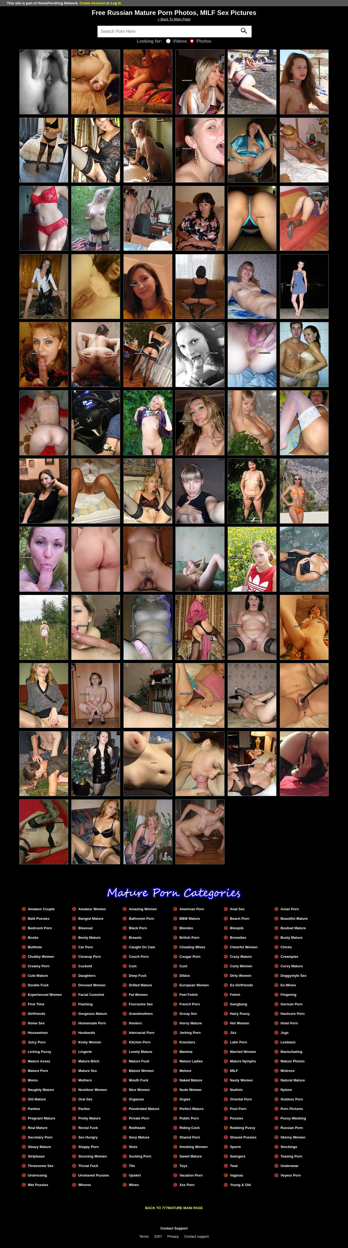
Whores (84, 1185)
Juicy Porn (36, 1042)
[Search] (174, 31)
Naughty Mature (41, 1090)
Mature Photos (293, 1061)
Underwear (290, 1166)
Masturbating (291, 1052)
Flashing (85, 1004)
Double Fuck (38, 985)
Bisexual (85, 928)
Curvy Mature (292, 966)
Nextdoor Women (92, 1090)
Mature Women (141, 1071)
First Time (36, 1004)
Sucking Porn (140, 1156)
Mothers (85, 1080)
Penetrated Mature (144, 1109)
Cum (132, 966)
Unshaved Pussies (93, 1175)
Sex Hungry (88, 1137)
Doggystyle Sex (293, 976)
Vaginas (236, 1175)
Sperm (235, 1147)
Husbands (86, 1033)
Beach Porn (239, 919)
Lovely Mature (140, 1052)
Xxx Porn (186, 1185)
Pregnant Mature (41, 1118)
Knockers (187, 1042)
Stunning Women (92, 1156)
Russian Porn (292, 1128)
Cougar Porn (190, 957)
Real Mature (38, 1128)
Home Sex (36, 1023)
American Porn (191, 909)
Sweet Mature (190, 1156)
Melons (185, 1071)
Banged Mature (90, 919)
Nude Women (190, 1090)
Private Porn (139, 1118)
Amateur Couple (41, 909)
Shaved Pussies (243, 1137)
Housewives (38, 1033)
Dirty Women (240, 976)
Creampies (289, 957)
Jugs (285, 1033)
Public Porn (189, 1118)
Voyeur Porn (291, 1175)
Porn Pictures (292, 1109)
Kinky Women (89, 1042)
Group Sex (188, 1014)
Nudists (236, 1090)
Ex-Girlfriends (241, 985)
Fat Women (138, 995)
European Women (194, 985)
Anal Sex (237, 909)
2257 (158, 1236)
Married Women (243, 1052)
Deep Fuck (138, 976)
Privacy (173, 1236)
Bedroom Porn (40, 928)
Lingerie (85, 1052)
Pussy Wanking (293, 1118)
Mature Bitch (89, 1061)
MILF (234, 1071)
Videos (176, 41)
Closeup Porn (89, 957)
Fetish (235, 995)
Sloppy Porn (88, 1147)
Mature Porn (38, 1071)
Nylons (286, 1090)
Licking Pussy (39, 1052)
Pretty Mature (89, 1118)
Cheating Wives (192, 947)
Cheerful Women (243, 947)
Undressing (37, 1175)
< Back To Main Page (173, 19)
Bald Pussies (38, 919)
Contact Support (174, 1228)
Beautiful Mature (294, 919)
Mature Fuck (139, 1061)
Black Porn (138, 928)
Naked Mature (190, 1080)
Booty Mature (89, 938)
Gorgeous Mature (92, 1014)
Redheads (137, 1128)
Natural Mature (293, 1080)
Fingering (288, 995)
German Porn (292, 1004)
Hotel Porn (289, 1023)
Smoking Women (193, 1147)
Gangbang (238, 1004)
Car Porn (85, 947)
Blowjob (237, 928)
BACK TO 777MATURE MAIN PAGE (174, 1208)
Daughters (86, 976)
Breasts (135, 938)
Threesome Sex (41, 1166)
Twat (234, 1166)
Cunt (183, 966)
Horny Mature (190, 1023)
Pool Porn (238, 1109)
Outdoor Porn (292, 1099)
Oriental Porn (241, 1099)
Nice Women (139, 1090)
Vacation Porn (191, 1175)
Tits (132, 1166)
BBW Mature (189, 919)
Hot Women (239, 1023)
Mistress (288, 1071)
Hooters (135, 1023)
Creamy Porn (38, 966)
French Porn (189, 1004)
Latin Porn (238, 1042)
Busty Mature (292, 938)
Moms (33, 1080)
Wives (134, 1185)
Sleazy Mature (39, 1147)
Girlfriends (36, 1014)
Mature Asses (39, 1061)
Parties (84, 1109)
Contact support (196, 1236)
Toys (183, 1166)
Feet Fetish (188, 995)
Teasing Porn (291, 1156)
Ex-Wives (288, 985)
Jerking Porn (190, 1033)
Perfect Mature (191, 1109)
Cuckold (85, 966)
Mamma (185, 1052)
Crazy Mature (241, 957)
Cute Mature (38, 976)
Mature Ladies (191, 1061)
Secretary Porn (40, 1137)
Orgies (185, 1099)
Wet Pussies (38, 1185)
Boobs (33, 938)
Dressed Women (91, 985)
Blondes (186, 928)
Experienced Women (45, 995)
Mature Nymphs (243, 1061)
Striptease (36, 1156)
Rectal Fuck (88, 1128)
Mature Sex (87, 1071)
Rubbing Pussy (242, 1128)
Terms (144, 1236)
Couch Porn (139, 957)
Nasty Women (241, 1080)
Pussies (236, 1118)
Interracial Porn (141, 1033)
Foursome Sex (141, 1004)
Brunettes (238, 938)
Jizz (233, 1033)
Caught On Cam (142, 947)
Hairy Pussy (240, 1014)
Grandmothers (141, 1014)
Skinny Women (293, 1137)
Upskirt (135, 1175)
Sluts (133, 1147)
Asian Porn (290, 909)
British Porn (189, 938)
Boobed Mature (293, 928)
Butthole (35, 947)
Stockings (289, 1147)
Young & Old (240, 1185)
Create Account (92, 3)
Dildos (184, 976)
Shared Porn (189, 1137)
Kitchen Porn (140, 1042)
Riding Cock (189, 1128)
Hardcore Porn (293, 1014)
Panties (34, 1109)
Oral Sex (85, 1099)
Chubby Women (41, 957)
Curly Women (241, 966)
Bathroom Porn (141, 919)
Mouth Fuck (138, 1080)
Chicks (286, 947)
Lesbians (288, 1042)
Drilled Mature (140, 985)
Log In (116, 3)
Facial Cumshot (91, 995)
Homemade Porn (92, 1023)
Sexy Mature (139, 1137)
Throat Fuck (88, 1166)
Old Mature (37, 1099)
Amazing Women (143, 909)
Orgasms (136, 1099)
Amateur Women (92, 909)
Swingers (238, 1156)
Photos (200, 41)
